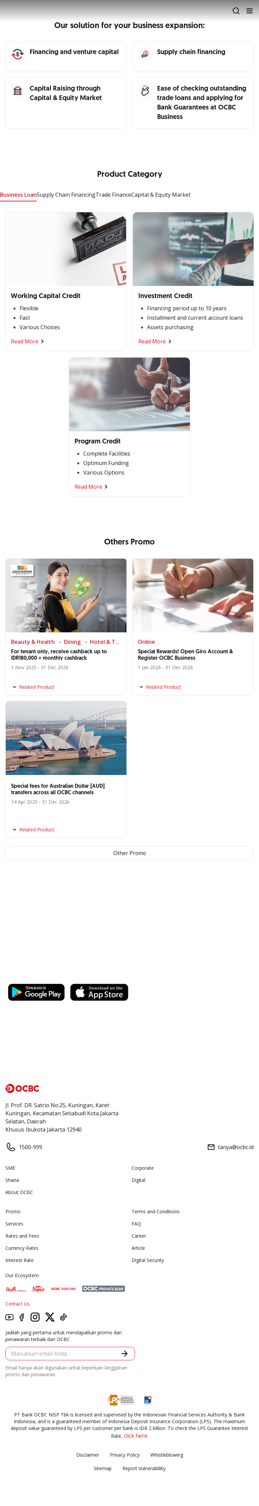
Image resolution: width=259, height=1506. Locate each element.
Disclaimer (87, 1455)
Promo (13, 1211)
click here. (136, 1435)
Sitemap (103, 1468)
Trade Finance (113, 194)
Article (138, 1248)
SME (10, 1168)
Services (14, 1223)
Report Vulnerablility (144, 1468)
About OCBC (19, 1192)
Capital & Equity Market (161, 194)
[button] (124, 1353)
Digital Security (148, 1260)
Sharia (12, 1180)
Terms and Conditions (156, 1211)
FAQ (136, 1223)
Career (139, 1236)
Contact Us (17, 1304)
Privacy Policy (125, 1455)
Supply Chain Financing (66, 194)
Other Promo (129, 853)
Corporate (143, 1168)
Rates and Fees (22, 1236)
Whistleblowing (166, 1455)
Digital (138, 1180)
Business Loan (18, 194)
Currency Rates (21, 1248)
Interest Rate (19, 1260)
